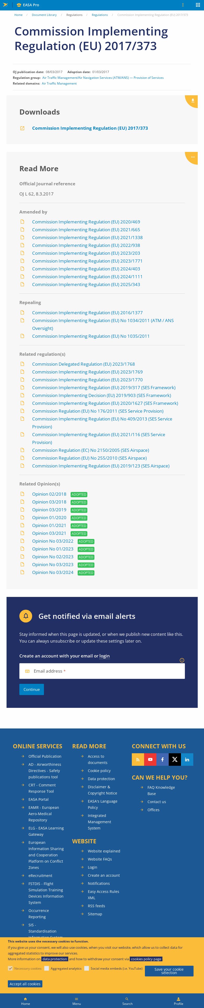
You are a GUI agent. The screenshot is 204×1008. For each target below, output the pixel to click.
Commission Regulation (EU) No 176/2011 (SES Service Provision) (97, 411)
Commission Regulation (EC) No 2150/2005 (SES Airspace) (90, 450)
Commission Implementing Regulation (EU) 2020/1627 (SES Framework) (105, 403)
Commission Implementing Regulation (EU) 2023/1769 (87, 372)
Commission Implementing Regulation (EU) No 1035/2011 (91, 336)
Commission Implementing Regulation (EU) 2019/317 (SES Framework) (103, 387)
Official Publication (45, 756)
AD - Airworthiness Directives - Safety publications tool (45, 770)
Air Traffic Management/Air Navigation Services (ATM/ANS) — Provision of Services (103, 77)
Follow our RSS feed (138, 759)
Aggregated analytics (66, 968)
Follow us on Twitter (175, 759)
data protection (55, 959)
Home (18, 15)
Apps (198, 5)
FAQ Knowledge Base (161, 790)
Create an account (104, 875)
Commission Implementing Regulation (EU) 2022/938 (86, 245)
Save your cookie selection (169, 971)
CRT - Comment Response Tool (42, 788)
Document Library (44, 15)
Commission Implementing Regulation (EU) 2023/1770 (87, 380)
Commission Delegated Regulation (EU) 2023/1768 (83, 364)
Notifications (99, 883)
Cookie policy (99, 770)
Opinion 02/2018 (49, 494)
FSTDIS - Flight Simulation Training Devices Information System (46, 893)
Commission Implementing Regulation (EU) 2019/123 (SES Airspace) (100, 466)
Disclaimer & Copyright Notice (102, 790)
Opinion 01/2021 (49, 525)
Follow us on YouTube (150, 759)
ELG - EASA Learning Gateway (46, 831)
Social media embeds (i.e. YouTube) (117, 968)
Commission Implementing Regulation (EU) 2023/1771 (87, 261)
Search (127, 1003)
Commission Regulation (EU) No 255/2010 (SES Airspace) (89, 458)
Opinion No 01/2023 (52, 549)
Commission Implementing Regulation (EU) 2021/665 (86, 230)
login (104, 656)
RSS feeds (96, 905)
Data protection (101, 778)
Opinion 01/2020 (49, 517)
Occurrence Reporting (39, 913)
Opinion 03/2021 (49, 533)
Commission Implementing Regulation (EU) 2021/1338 (87, 237)
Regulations (100, 15)
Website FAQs (100, 859)
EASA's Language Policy (102, 804)
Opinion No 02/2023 (52, 557)
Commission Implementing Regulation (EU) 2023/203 (86, 253)
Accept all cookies (25, 983)
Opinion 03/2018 (49, 502)
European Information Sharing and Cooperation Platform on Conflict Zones (46, 855)
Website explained (104, 851)
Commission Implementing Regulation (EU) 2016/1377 (87, 313)
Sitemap (95, 913)
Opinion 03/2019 (49, 510)
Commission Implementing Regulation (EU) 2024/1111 (87, 277)
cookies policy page (146, 959)
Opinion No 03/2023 (52, 564)
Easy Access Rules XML (103, 894)
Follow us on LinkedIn (187, 759)
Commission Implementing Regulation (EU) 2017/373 (90, 128)
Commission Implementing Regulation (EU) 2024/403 (86, 269)
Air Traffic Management (59, 83)
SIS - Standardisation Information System (46, 931)
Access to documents (97, 759)
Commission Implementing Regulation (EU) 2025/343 (86, 284)
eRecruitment (40, 875)
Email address (48, 671)
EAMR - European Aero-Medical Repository (44, 813)
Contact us (157, 801)
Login (92, 867)
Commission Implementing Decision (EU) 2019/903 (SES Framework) (101, 395)
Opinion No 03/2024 (53, 572)
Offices (154, 809)
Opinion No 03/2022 (52, 541)
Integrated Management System (99, 822)
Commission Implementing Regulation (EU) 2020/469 (86, 222)
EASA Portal (39, 799)
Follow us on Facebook (162, 759)
